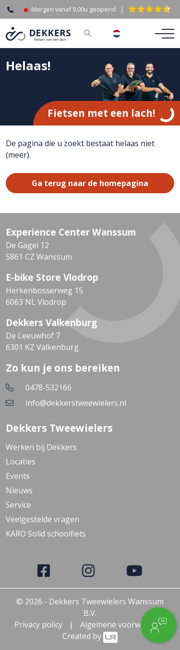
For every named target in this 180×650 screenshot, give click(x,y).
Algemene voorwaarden (123, 624)
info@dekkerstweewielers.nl (75, 403)
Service (18, 505)
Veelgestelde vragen (42, 519)
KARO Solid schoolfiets (46, 533)
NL (124, 33)
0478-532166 (48, 387)
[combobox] (124, 33)
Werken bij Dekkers (41, 447)
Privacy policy (38, 624)
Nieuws (19, 490)
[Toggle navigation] (161, 33)
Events (18, 476)
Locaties (21, 461)
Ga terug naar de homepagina (90, 183)
